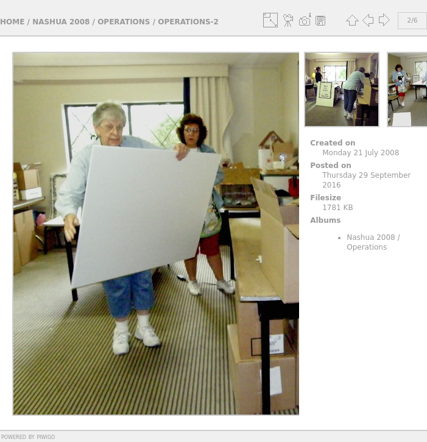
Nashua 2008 (61, 22)
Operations (123, 22)
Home (12, 22)
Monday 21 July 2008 (360, 153)
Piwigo (46, 436)
